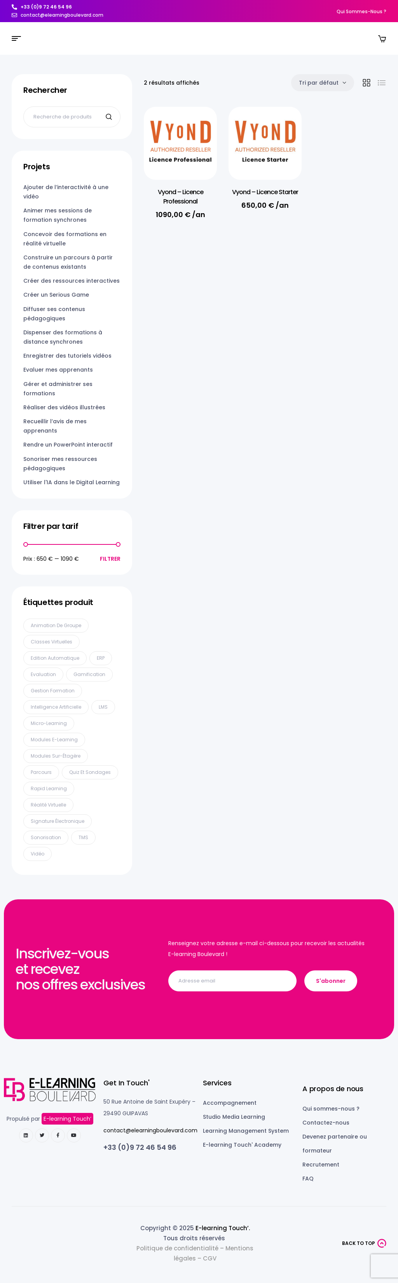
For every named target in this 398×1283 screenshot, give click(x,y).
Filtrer (110, 559)
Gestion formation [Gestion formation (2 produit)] (53, 690)
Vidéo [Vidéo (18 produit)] (37, 853)
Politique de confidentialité (177, 1248)
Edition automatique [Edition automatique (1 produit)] (55, 658)
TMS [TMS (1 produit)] (83, 837)
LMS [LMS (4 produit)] (103, 707)
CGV (209, 1258)
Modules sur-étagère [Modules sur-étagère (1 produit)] (55, 756)
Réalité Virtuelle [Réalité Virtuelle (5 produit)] (48, 804)
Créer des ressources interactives (71, 281)
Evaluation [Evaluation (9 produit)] (43, 674)
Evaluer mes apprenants (58, 370)
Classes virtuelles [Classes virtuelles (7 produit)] (51, 641)
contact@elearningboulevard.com (150, 1130)
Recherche (109, 116)
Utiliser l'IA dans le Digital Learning (71, 482)
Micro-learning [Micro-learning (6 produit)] (49, 723)
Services (217, 1083)
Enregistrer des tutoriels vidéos (67, 356)
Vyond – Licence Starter (265, 192)
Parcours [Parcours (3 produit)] (41, 772)
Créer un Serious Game (56, 295)
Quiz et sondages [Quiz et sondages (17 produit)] (90, 772)
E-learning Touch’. (223, 1228)
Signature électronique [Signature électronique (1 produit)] (57, 821)
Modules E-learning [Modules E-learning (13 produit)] (54, 739)
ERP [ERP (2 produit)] (101, 658)
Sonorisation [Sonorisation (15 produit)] (46, 837)
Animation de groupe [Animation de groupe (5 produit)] (56, 625)
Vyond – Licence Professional (180, 197)
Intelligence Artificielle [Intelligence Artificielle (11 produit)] (56, 707)
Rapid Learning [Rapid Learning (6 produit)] (49, 788)
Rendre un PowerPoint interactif (68, 445)
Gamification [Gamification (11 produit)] (89, 674)
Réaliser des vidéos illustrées (64, 407)
